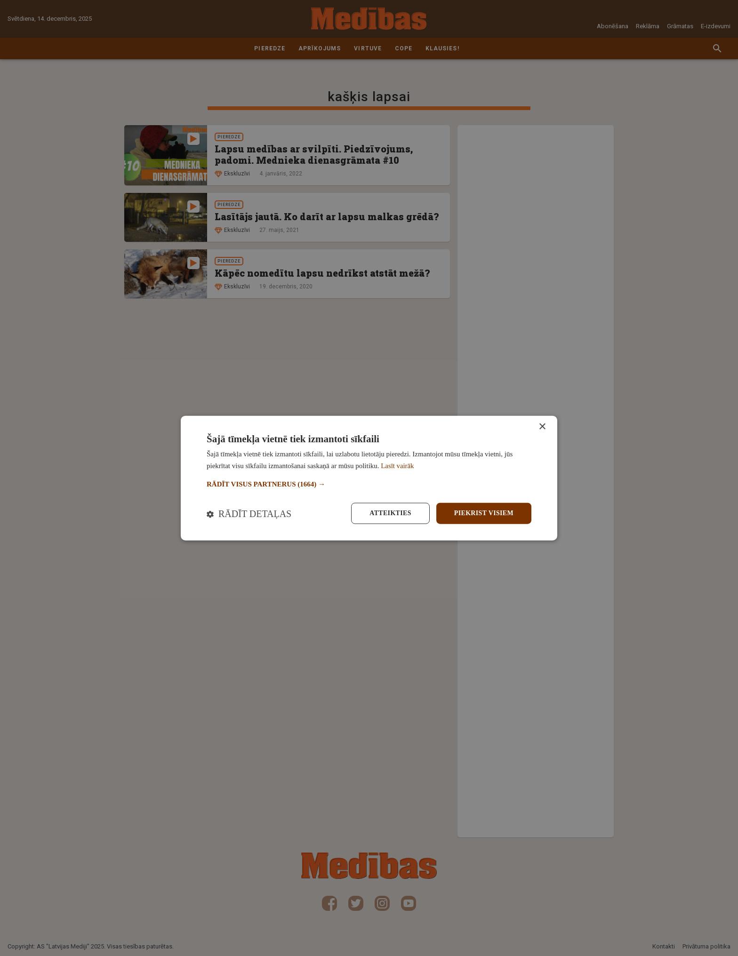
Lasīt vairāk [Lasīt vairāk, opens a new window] (397, 466)
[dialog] (369, 477)
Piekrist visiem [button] (483, 513)
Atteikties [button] (389, 513)
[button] (369, 483)
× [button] (541, 426)
